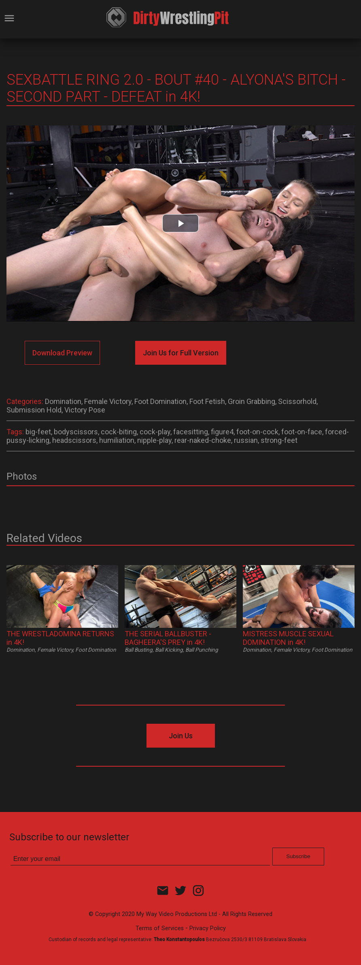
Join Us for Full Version (181, 353)
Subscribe (298, 856)
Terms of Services (160, 928)
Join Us (181, 735)
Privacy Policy (207, 928)
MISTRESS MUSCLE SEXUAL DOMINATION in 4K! (288, 637)
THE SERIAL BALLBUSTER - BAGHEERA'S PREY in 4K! (168, 637)
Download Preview (62, 353)
